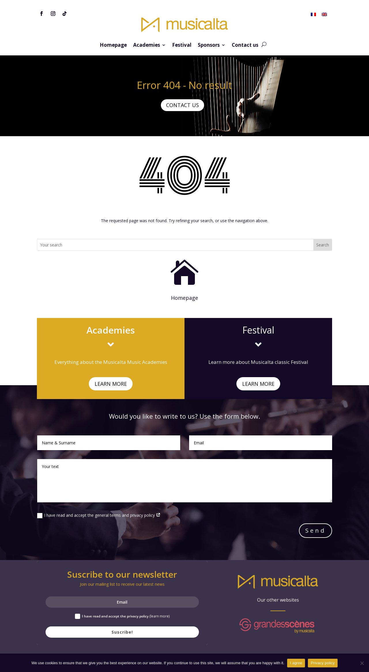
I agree (296, 663)
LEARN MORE (111, 383)
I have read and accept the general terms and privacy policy (99, 515)
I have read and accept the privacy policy (122, 616)
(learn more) (159, 616)
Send (315, 530)
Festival (181, 45)
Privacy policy (323, 663)
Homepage (113, 45)
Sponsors (209, 45)
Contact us (245, 45)
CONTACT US (182, 105)
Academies (146, 45)
